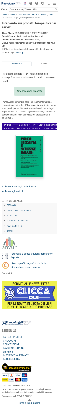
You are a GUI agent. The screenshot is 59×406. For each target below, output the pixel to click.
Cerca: (4, 9)
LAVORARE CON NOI (14, 348)
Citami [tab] (44, 64)
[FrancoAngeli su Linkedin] (6, 331)
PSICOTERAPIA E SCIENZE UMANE (32, 15)
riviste (12, 15)
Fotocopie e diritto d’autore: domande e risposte (32, 255)
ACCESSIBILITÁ (11, 359)
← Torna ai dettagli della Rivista (19, 186)
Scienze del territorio (17, 221)
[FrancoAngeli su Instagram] (10, 331)
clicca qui (20, 52)
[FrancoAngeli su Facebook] (3, 331)
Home (4, 15)
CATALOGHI (9, 340)
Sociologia (12, 216)
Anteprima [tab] (17, 64)
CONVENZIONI (11, 344)
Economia (11, 205)
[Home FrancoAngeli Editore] (11, 3)
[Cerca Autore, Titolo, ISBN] (31, 9)
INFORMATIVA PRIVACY (16, 355)
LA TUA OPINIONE (13, 337)
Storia (10, 231)
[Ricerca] (56, 9)
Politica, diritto (14, 226)
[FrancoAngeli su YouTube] (14, 331)
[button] (24, 3)
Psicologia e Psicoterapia (19, 210)
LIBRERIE (8, 351)
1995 (51, 15)
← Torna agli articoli (12, 191)
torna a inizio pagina (29, 402)
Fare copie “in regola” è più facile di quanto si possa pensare (28, 265)
